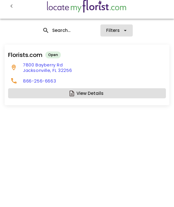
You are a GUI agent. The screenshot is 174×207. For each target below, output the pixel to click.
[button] (87, 93)
